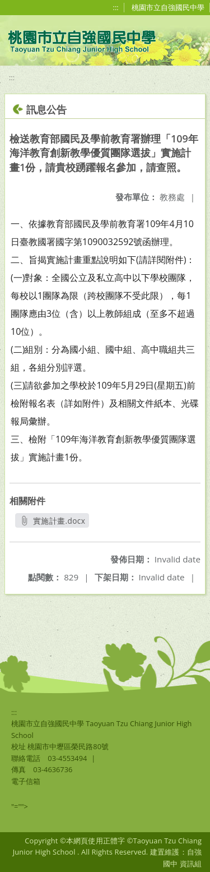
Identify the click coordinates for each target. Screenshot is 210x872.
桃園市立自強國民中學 (168, 7)
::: (116, 7)
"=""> (19, 806)
